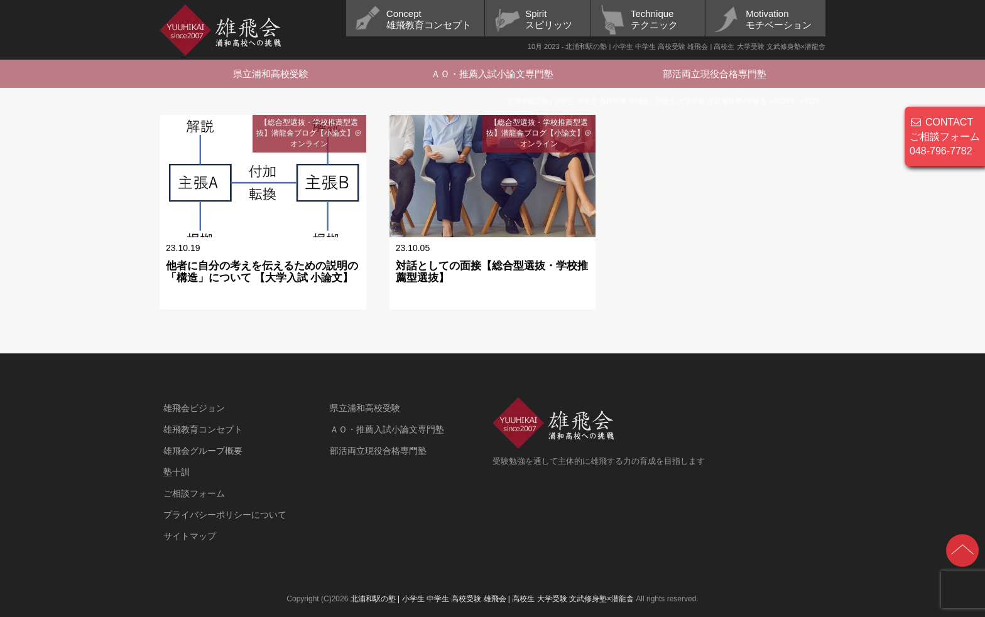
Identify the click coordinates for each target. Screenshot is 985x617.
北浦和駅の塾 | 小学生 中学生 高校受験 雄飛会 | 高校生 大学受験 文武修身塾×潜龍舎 (492, 598)
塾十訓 (176, 472)
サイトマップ (189, 536)
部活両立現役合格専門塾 (714, 73)
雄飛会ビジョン (194, 408)
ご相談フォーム (194, 493)
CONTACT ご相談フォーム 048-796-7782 (945, 136)
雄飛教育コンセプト (202, 429)
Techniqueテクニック (654, 19)
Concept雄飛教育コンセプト (428, 19)
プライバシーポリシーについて (224, 515)
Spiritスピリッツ (548, 19)
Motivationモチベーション (779, 19)
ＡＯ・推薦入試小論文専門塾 (492, 73)
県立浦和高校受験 (270, 73)
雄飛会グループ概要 (202, 451)
